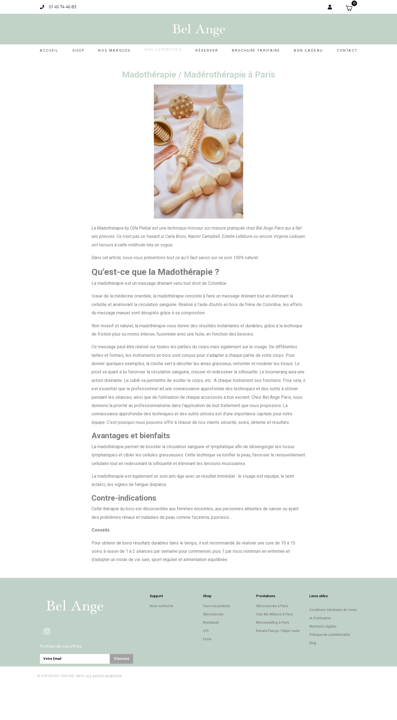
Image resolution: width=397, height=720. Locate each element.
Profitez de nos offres (61, 646)
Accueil (49, 50)
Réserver (206, 50)
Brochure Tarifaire (256, 50)
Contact (347, 50)
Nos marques (114, 50)
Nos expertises (163, 49)
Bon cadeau (308, 50)
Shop (78, 50)
